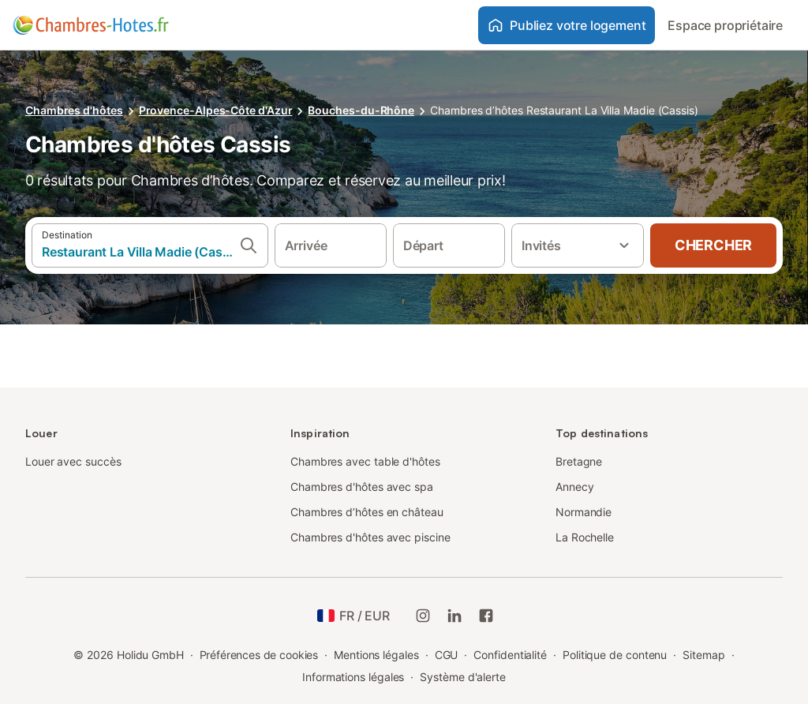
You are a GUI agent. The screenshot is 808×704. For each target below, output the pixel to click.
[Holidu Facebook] (486, 615)
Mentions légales (376, 654)
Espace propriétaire (725, 25)
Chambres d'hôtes (74, 110)
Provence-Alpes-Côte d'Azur (216, 110)
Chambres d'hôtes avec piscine (370, 537)
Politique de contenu (615, 654)
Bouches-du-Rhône (361, 110)
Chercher (713, 245)
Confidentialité (510, 654)
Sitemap (703, 654)
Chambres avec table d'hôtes (365, 461)
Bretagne (579, 461)
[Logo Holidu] (91, 25)
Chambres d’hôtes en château (366, 512)
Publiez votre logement (566, 25)
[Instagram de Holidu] (423, 615)
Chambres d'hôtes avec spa (361, 486)
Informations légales (353, 676)
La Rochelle (585, 537)
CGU (446, 654)
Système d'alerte (463, 676)
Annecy (575, 486)
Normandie (584, 512)
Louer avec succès (73, 461)
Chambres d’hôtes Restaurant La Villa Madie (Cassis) (564, 110)
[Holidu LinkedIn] (454, 615)
